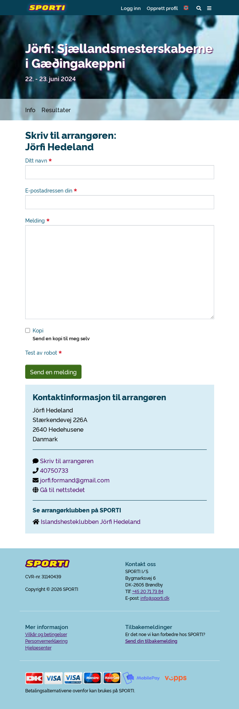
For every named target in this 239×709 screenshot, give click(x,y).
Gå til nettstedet (62, 489)
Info (30, 110)
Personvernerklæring (46, 641)
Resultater (56, 110)
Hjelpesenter (38, 647)
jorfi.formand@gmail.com (75, 480)
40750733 (54, 470)
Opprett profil (162, 7)
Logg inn (131, 7)
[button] (187, 7)
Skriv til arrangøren (66, 460)
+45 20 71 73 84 (147, 591)
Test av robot (43, 352)
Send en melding (53, 372)
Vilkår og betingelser (46, 634)
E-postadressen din (51, 190)
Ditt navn (38, 160)
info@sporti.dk (154, 598)
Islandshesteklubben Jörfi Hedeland (90, 521)
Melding (37, 220)
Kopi (38, 330)
